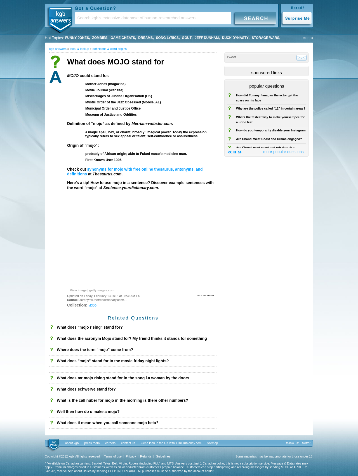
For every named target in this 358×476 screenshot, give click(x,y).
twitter (306, 443)
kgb (54, 445)
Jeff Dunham (207, 38)
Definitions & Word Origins (110, 48)
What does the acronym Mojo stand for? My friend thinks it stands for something (132, 338)
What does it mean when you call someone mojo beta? (107, 423)
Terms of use (113, 456)
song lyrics (167, 38)
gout (187, 38)
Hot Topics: (54, 38)
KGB (60, 18)
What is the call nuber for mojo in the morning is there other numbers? (122, 400)
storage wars (265, 38)
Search (255, 17)
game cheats (122, 38)
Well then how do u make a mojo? (88, 411)
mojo (92, 305)
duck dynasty (235, 38)
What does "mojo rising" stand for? (90, 327)
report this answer (205, 295)
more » (308, 38)
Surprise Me (297, 17)
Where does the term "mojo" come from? (95, 349)
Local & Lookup (79, 48)
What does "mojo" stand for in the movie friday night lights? (113, 361)
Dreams (145, 38)
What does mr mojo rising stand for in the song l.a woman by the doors (123, 378)
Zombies (99, 38)
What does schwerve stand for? (86, 389)
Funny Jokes (77, 38)
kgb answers (58, 48)
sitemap (212, 443)
